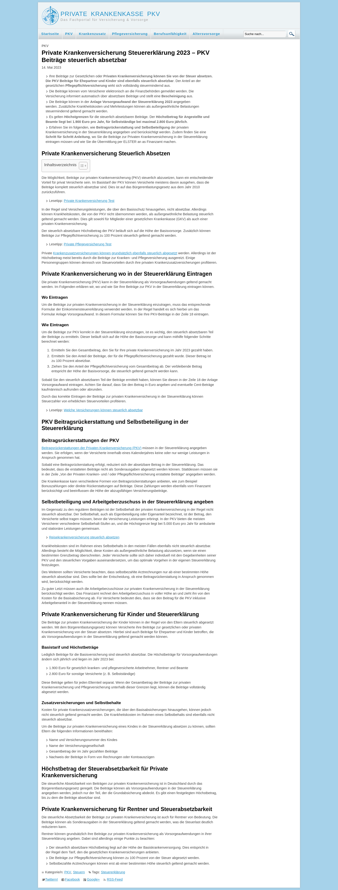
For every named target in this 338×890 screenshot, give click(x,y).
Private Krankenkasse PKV (110, 13)
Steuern (79, 872)
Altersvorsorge (206, 34)
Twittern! (51, 879)
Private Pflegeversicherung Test (87, 244)
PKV (69, 34)
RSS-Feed (115, 879)
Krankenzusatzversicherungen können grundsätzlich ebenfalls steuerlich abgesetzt (115, 253)
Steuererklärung (113, 872)
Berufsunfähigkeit (170, 34)
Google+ (93, 879)
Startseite (50, 34)
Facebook (72, 879)
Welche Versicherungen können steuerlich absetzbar (103, 410)
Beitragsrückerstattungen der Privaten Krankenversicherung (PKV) (91, 448)
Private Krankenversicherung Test (89, 201)
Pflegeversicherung (130, 34)
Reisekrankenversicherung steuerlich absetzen (84, 537)
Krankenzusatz (92, 34)
